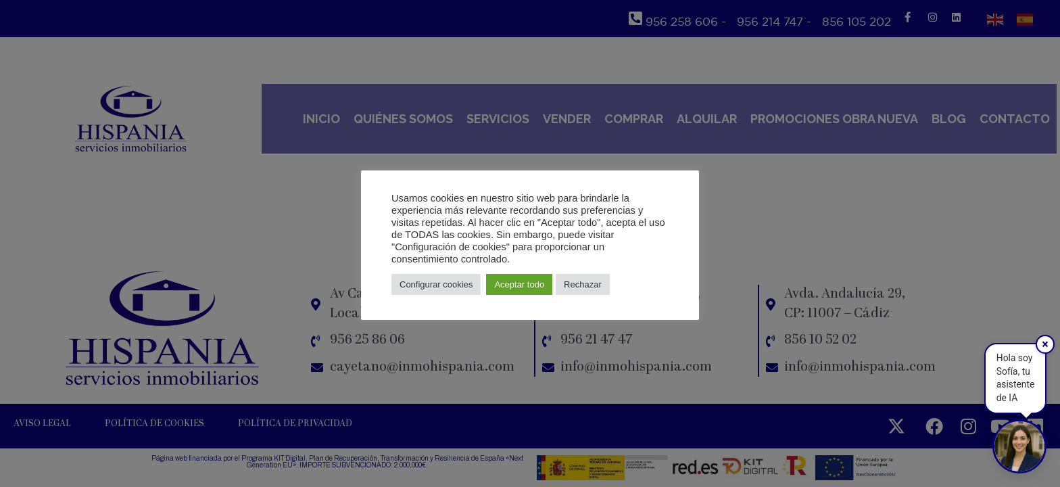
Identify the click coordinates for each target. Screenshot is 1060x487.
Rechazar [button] (583, 284)
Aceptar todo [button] (519, 284)
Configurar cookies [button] (436, 284)
